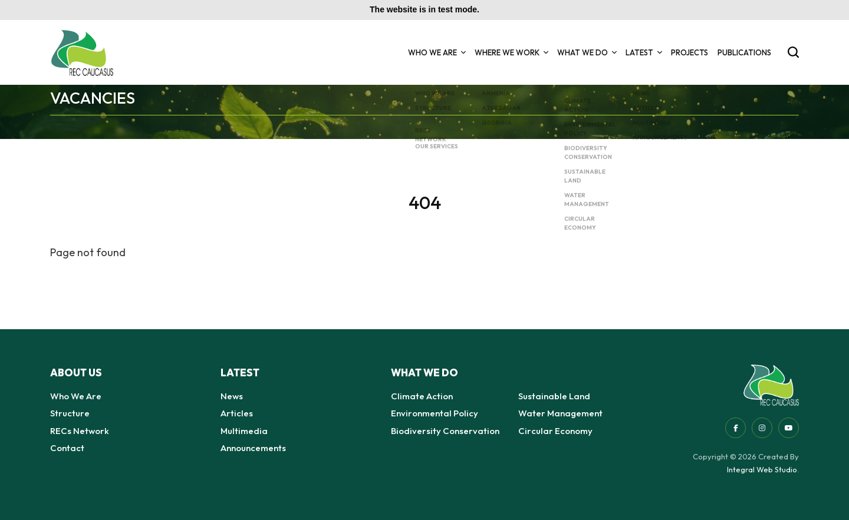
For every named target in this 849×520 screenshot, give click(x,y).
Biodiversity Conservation (445, 430)
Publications (744, 52)
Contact (67, 447)
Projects (689, 52)
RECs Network (79, 430)
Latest (644, 52)
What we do (586, 52)
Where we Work (511, 52)
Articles (237, 413)
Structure (70, 413)
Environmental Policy (434, 413)
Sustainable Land (554, 396)
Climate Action (422, 396)
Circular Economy (555, 430)
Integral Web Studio (762, 469)
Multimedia (244, 430)
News (232, 396)
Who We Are (436, 52)
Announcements (253, 447)
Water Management (560, 413)
